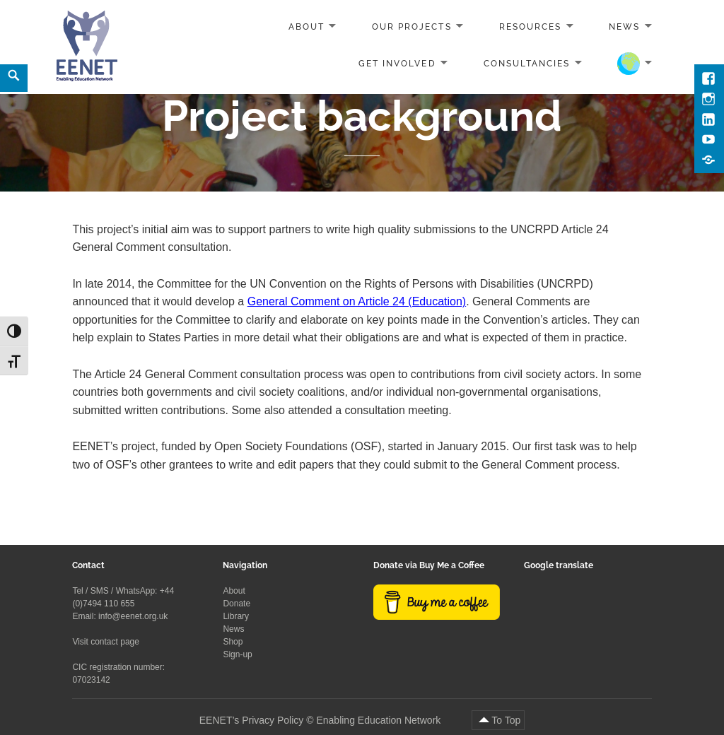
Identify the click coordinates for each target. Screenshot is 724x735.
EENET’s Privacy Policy (251, 720)
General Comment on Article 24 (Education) (356, 301)
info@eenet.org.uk (133, 616)
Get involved (397, 63)
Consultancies (527, 63)
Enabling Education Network (379, 720)
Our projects (411, 27)
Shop (233, 642)
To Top (505, 720)
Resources (530, 27)
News (624, 27)
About (306, 27)
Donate (236, 603)
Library (236, 616)
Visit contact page (105, 642)
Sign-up (237, 654)
